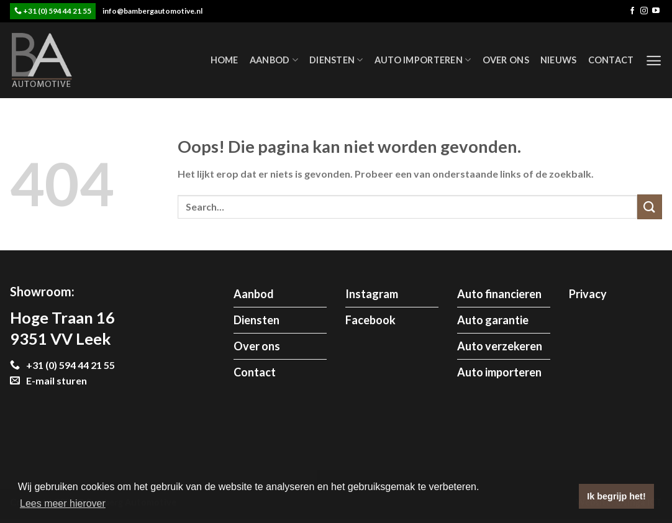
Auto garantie (493, 320)
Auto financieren (499, 294)
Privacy (588, 294)
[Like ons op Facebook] (632, 11)
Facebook (370, 320)
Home (224, 60)
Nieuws (558, 60)
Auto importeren (423, 60)
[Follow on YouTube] (656, 11)
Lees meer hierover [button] (63, 503)
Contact (611, 60)
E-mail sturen (48, 380)
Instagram (371, 294)
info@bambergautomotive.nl (152, 11)
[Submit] (649, 206)
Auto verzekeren (499, 346)
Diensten (336, 60)
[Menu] (653, 60)
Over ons (506, 60)
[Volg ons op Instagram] (644, 11)
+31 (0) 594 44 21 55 (57, 11)
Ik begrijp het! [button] (616, 496)
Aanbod (274, 60)
